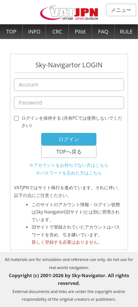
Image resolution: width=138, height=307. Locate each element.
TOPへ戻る (69, 151)
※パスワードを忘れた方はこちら (69, 173)
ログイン (69, 138)
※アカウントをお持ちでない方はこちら (69, 165)
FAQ (103, 31)
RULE (126, 31)
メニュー (121, 9)
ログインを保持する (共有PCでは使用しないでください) (71, 121)
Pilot (80, 31)
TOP (11, 31)
